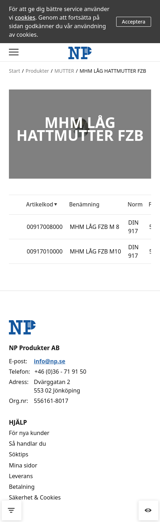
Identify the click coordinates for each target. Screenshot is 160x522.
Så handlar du (27, 443)
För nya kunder (29, 433)
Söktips (18, 454)
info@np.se (49, 361)
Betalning (22, 487)
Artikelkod (39, 204)
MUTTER (64, 70)
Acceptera (133, 21)
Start (14, 70)
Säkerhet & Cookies (35, 497)
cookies (25, 17)
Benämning (84, 204)
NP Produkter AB (34, 348)
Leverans (21, 476)
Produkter (37, 70)
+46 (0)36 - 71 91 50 (60, 371)
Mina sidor (23, 465)
